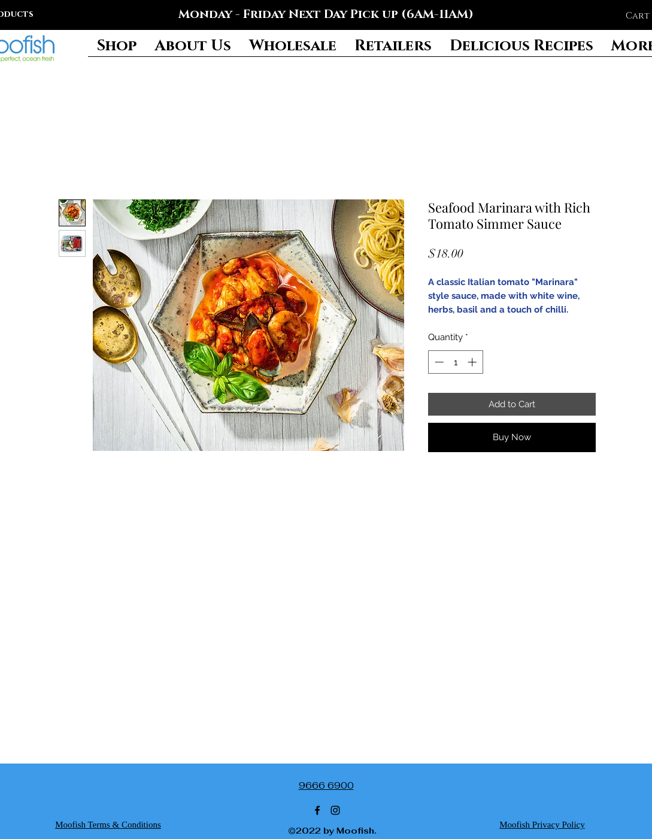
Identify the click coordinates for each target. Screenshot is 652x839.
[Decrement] (438, 362)
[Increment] (473, 362)
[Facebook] (317, 810)
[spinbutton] (455, 362)
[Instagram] (335, 810)
